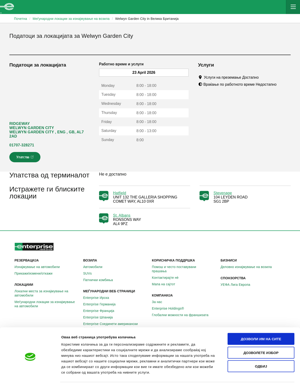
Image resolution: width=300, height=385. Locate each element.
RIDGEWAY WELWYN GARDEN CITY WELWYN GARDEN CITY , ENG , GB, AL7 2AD (46, 130)
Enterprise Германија (102, 304)
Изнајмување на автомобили (39, 267)
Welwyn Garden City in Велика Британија (147, 19)
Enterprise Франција (101, 311)
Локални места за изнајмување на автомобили (46, 293)
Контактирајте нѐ (168, 277)
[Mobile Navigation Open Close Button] (293, 7)
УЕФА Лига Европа (238, 284)
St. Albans (122, 215)
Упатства (25, 158)
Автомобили (95, 267)
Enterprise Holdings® (170, 308)
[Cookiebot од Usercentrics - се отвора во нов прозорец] (30, 375)
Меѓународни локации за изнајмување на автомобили (46, 304)
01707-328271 (21, 145)
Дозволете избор (261, 337)
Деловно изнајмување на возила (249, 267)
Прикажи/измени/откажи (36, 273)
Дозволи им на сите (261, 323)
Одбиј (261, 351)
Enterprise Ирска (98, 298)
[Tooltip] (263, 77)
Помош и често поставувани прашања (184, 269)
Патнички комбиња (100, 280)
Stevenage (223, 193)
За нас (159, 302)
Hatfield (119, 193)
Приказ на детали (266, 376)
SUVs (90, 273)
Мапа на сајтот (166, 284)
